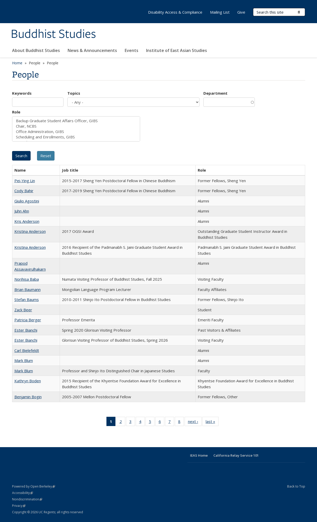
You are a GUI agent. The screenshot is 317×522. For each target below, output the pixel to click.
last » (212, 422)
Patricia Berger (27, 319)
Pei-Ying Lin (24, 180)
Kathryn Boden (27, 380)
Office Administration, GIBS (76, 131)
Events (131, 50)
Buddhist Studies (53, 34)
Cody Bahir (23, 190)
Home (17, 62)
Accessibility (22, 493)
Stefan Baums (26, 299)
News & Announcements (92, 50)
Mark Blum (23, 360)
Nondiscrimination (27, 499)
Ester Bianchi (25, 330)
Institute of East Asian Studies (176, 50)
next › (195, 422)
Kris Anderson (26, 221)
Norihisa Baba (26, 279)
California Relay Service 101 (236, 455)
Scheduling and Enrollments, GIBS (76, 137)
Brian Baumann (27, 289)
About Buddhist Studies (36, 50)
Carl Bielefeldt (26, 350)
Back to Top (296, 486)
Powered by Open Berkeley (33, 486)
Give (241, 12)
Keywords (22, 93)
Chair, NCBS (76, 126)
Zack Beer (23, 309)
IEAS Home (199, 455)
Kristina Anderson (30, 231)
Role (16, 111)
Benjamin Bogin (28, 396)
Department (215, 93)
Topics (73, 93)
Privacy (18, 505)
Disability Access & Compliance (175, 12)
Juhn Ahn (21, 211)
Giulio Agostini (26, 201)
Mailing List (220, 12)
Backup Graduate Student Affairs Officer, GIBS (76, 120)
